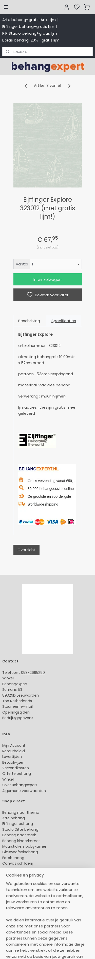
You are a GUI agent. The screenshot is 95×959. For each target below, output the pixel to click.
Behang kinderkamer (21, 840)
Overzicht (26, 549)
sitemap (44, 950)
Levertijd (9, 756)
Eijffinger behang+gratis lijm (28, 26)
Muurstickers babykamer (24, 846)
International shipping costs (27, 896)
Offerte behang (16, 773)
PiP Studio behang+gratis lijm (29, 33)
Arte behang (13, 818)
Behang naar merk (19, 835)
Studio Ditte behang (20, 829)
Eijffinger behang (17, 823)
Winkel (8, 779)
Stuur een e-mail (18, 706)
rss (54, 950)
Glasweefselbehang (20, 851)
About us (10, 885)
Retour (8, 751)
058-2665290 (33, 672)
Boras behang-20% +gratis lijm (31, 40)
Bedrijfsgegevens (17, 717)
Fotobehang (13, 857)
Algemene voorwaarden (24, 790)
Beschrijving (29, 320)
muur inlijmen (53, 396)
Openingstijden (16, 712)
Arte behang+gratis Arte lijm (29, 19)
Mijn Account (13, 745)
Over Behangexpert (19, 784)
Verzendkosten (15, 767)
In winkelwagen (47, 279)
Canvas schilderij (17, 863)
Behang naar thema (20, 812)
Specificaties (63, 320)
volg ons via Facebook (29, 907)
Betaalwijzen (13, 762)
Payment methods (19, 890)
